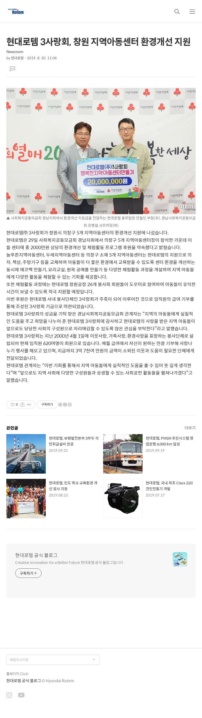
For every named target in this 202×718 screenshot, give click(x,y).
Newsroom (14, 51)
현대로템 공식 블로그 (36, 555)
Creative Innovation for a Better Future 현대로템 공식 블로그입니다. (69, 562)
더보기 (190, 428)
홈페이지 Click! (17, 673)
